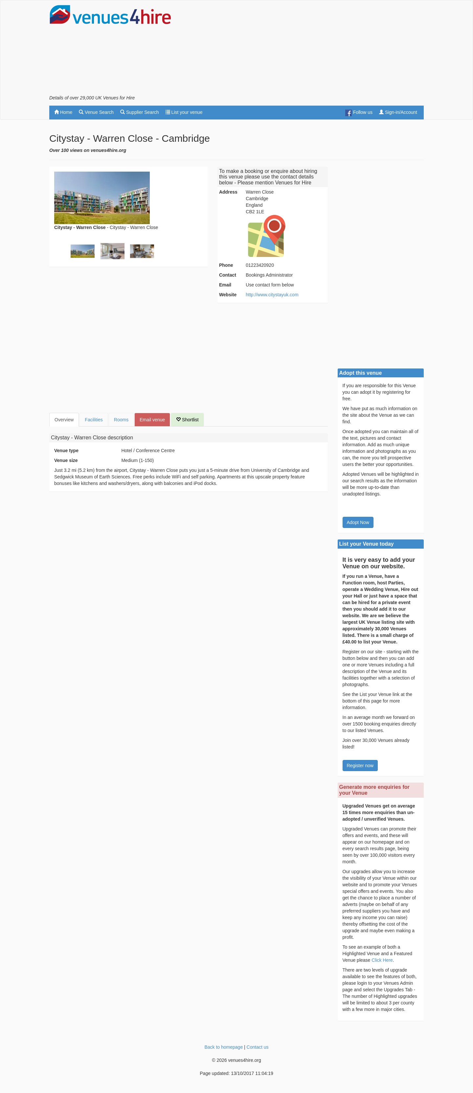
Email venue (152, 419)
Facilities (93, 419)
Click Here (382, 960)
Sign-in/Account (398, 112)
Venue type (66, 450)
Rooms (121, 419)
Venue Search (96, 112)
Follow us (358, 113)
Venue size (66, 460)
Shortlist (187, 419)
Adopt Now (358, 522)
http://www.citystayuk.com (272, 294)
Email (225, 284)
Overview (64, 419)
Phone (226, 265)
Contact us (258, 1047)
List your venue (184, 112)
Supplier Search (139, 112)
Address (228, 192)
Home (63, 112)
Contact (227, 275)
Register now (360, 765)
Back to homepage (223, 1047)
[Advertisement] (304, 49)
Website (227, 294)
